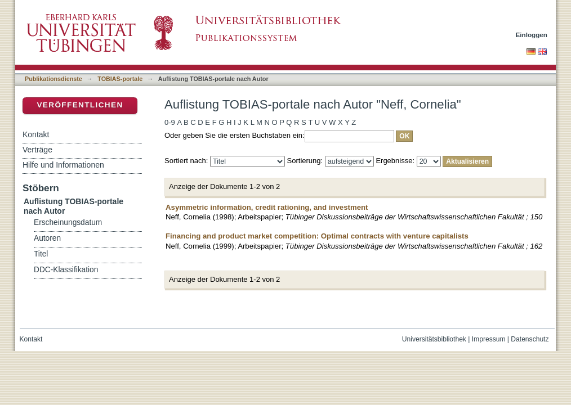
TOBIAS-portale (119, 78)
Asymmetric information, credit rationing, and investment (267, 207)
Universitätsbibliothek (434, 339)
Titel (41, 254)
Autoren (47, 238)
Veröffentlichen (80, 105)
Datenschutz (529, 339)
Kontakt (36, 134)
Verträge (37, 149)
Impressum (489, 339)
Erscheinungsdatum (68, 222)
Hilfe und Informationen (63, 164)
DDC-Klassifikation (66, 270)
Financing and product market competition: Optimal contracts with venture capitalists (317, 236)
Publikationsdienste (53, 78)
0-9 (169, 122)
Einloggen (532, 34)
